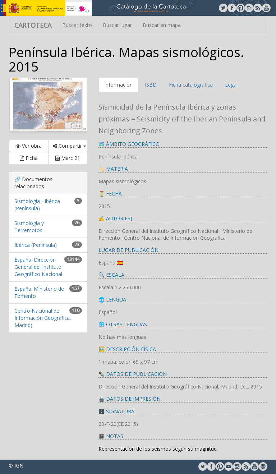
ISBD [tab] (151, 84)
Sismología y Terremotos (29, 227)
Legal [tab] (231, 84)
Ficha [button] (29, 158)
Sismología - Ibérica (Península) (37, 205)
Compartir (69, 145)
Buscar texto (77, 25)
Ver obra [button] (28, 145)
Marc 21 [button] (67, 158)
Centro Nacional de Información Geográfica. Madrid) (42, 317)
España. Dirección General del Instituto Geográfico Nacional (38, 266)
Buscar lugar (117, 25)
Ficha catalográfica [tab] (191, 84)
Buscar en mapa (162, 25)
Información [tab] (118, 84)
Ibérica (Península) (35, 244)
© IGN (16, 465)
